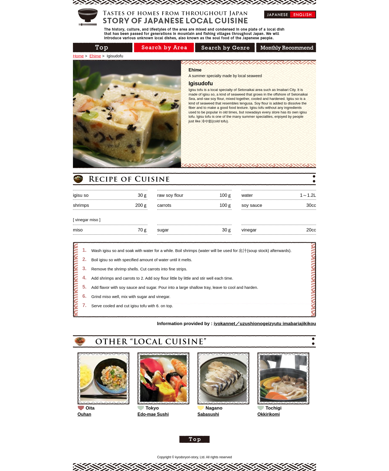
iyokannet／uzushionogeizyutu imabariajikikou (265, 323)
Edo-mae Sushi (153, 414)
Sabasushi (208, 414)
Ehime (95, 56)
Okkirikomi (268, 414)
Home (78, 56)
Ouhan (84, 414)
